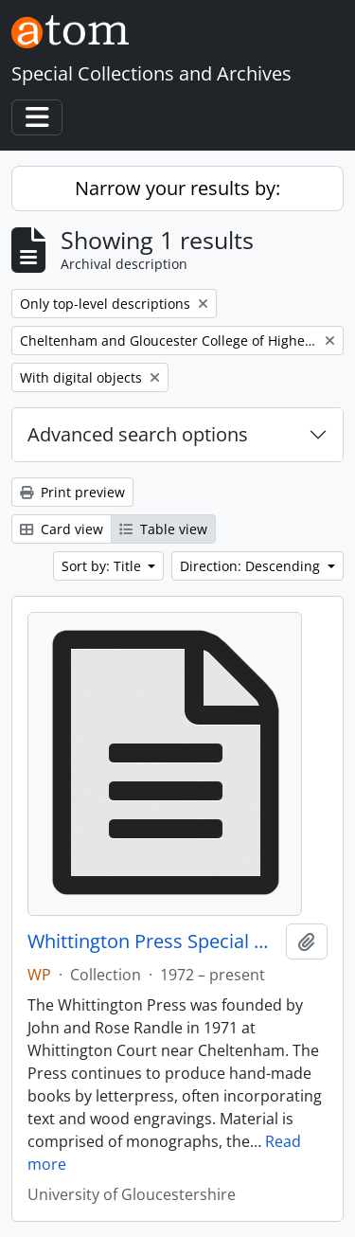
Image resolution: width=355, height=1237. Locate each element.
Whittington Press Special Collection (152, 941)
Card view (61, 529)
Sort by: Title (103, 566)
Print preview (72, 492)
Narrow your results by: (177, 188)
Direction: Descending (252, 566)
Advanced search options (137, 434)
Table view (163, 529)
